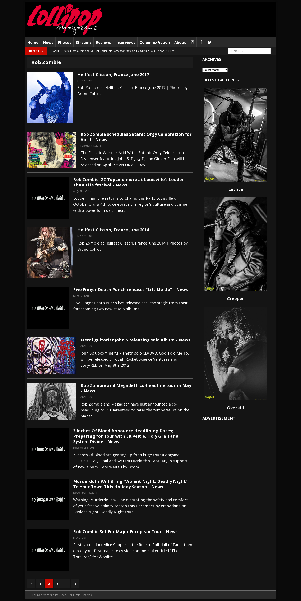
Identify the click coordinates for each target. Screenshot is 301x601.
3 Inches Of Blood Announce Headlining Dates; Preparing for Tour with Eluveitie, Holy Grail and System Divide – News (126, 436)
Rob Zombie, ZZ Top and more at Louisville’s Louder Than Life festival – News (128, 182)
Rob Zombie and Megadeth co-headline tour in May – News (135, 388)
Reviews (103, 42)
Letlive (235, 189)
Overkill (235, 408)
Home (32, 42)
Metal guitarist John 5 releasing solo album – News (135, 340)
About (180, 42)
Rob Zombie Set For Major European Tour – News (125, 531)
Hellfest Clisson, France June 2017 (113, 74)
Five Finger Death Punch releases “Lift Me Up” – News (130, 289)
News (48, 42)
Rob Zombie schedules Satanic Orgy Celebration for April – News (136, 136)
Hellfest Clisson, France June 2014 (113, 230)
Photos (64, 42)
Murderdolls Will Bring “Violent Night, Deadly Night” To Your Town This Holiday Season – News (130, 483)
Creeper (235, 298)
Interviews (125, 42)
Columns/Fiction (155, 42)
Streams (83, 42)
